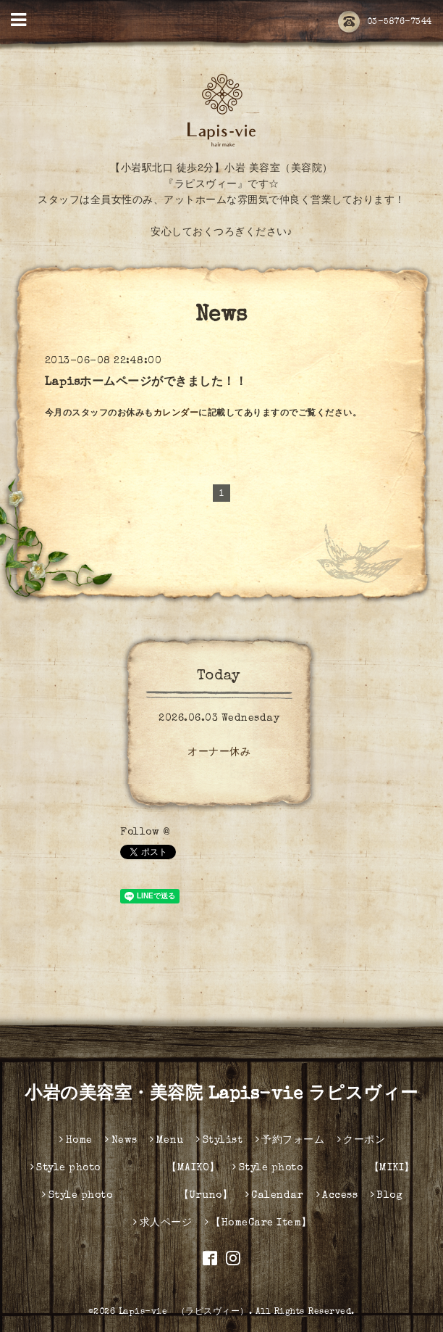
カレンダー (176, 414)
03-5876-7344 (385, 22)
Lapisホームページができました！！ (146, 383)
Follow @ (144, 832)
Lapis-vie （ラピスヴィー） (184, 1312)
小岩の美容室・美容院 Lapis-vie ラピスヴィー (221, 1095)
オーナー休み (218, 753)
